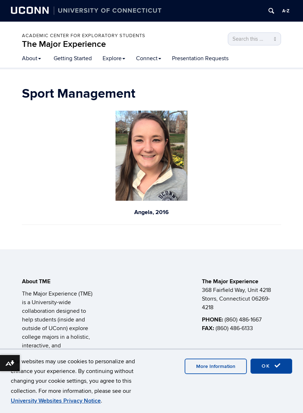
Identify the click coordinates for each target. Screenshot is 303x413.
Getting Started (73, 58)
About (31, 58)
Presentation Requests (200, 58)
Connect (148, 58)
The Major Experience (64, 44)
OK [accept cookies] (271, 366)
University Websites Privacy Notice (56, 400)
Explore (114, 58)
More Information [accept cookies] (215, 366)
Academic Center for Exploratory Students (83, 36)
